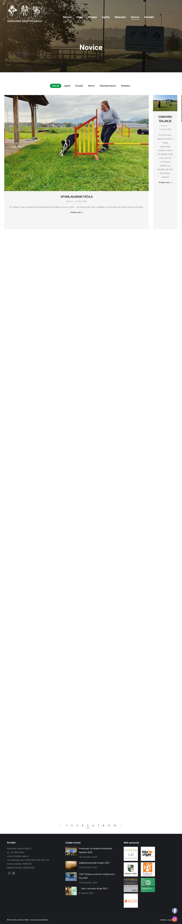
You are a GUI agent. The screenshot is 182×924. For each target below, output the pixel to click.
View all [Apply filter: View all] (55, 86)
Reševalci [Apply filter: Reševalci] (125, 86)
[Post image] (71, 851)
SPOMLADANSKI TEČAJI (77, 196)
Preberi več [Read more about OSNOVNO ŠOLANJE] (165, 182)
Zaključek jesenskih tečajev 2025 (94, 863)
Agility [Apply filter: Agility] (67, 86)
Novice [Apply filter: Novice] (91, 86)
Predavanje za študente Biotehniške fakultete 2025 (95, 850)
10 (114, 825)
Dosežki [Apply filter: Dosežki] (79, 86)
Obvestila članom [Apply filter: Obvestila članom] (108, 86)
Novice (69, 201)
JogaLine (171, 920)
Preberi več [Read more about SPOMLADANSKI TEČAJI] (76, 212)
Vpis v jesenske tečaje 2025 (94, 888)
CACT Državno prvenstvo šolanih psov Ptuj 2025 (97, 876)
